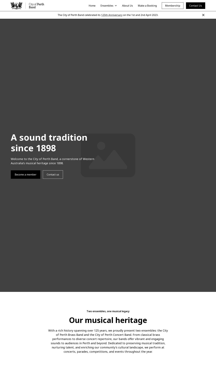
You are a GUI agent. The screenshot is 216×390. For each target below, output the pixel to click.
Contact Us (195, 5)
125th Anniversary (112, 15)
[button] (109, 5)
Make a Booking (147, 5)
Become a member (25, 174)
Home (92, 5)
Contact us (53, 174)
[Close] (203, 15)
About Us (127, 5)
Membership (172, 5)
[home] (27, 5)
